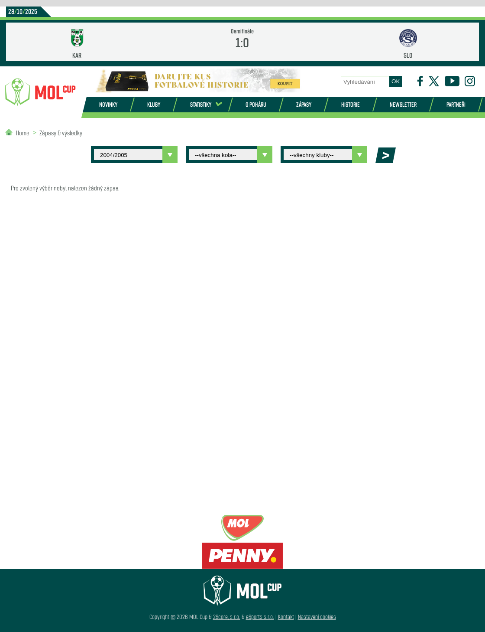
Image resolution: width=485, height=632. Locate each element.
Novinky (108, 104)
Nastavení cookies (317, 616)
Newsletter (403, 104)
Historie (350, 104)
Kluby (153, 104)
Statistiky (200, 104)
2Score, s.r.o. (226, 616)
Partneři (456, 104)
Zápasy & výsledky (60, 132)
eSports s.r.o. (260, 616)
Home (22, 132)
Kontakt (286, 616)
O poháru (256, 104)
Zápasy (303, 104)
